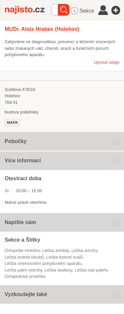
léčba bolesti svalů (64, 257)
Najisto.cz (28, 10)
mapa (12, 122)
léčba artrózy (84, 250)
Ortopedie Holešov (22, 250)
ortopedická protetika (25, 276)
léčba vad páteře (91, 270)
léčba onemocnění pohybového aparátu (43, 263)
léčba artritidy (55, 250)
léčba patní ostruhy (23, 270)
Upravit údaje (106, 62)
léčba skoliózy (58, 270)
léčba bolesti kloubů (24, 257)
